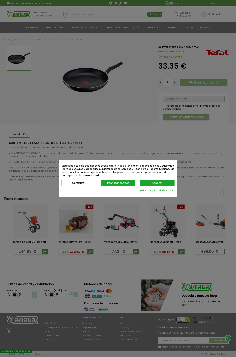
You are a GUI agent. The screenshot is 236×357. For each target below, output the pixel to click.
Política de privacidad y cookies (157, 190)
